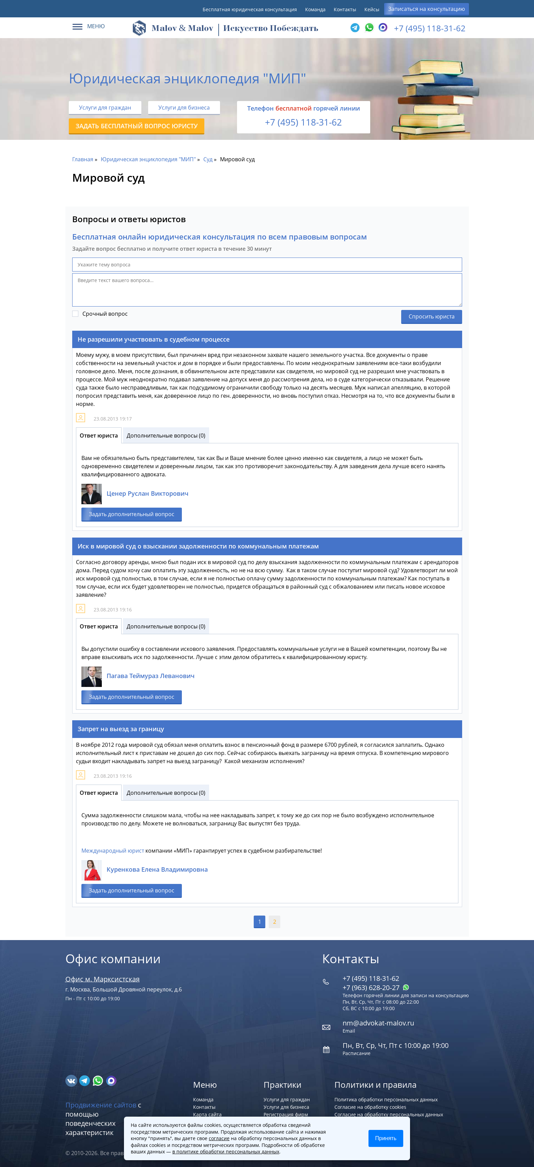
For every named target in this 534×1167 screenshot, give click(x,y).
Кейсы (371, 9)
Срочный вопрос (105, 313)
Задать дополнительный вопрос (131, 514)
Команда (315, 9)
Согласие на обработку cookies (370, 1107)
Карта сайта (207, 1114)
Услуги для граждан (105, 107)
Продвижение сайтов (100, 1105)
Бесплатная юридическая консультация (250, 9)
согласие (219, 1138)
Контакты (345, 9)
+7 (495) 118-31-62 (430, 28)
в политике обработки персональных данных (225, 1151)
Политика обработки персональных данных (386, 1099)
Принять (386, 1138)
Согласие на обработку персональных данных (388, 1114)
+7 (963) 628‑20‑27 (376, 987)
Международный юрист (112, 850)
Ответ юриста (99, 435)
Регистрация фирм (286, 1114)
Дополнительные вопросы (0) (166, 435)
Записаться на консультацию (426, 9)
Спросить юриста (432, 316)
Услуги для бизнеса (184, 107)
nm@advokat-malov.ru (378, 1023)
